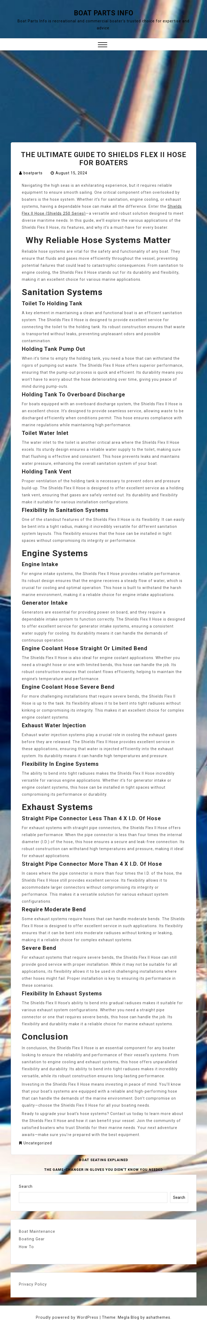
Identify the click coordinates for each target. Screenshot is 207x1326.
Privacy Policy (32, 1284)
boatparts (33, 173)
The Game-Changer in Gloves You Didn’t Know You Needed (103, 1170)
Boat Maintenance (36, 1231)
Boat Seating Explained (103, 1160)
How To (26, 1246)
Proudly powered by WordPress (68, 1317)
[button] (102, 45)
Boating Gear (31, 1239)
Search (26, 1186)
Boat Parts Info (103, 13)
